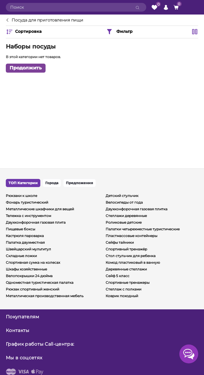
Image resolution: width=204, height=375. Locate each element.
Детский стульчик (122, 195)
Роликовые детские (124, 222)
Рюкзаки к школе (21, 195)
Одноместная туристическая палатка (39, 282)
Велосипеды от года (124, 202)
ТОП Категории (23, 183)
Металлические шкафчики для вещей (40, 209)
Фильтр (119, 31)
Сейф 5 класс (117, 276)
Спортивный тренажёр (126, 249)
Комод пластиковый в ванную (133, 262)
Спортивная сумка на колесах (33, 262)
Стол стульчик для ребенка (131, 256)
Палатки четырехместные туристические (143, 229)
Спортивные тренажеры (127, 282)
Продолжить (26, 68)
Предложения (79, 183)
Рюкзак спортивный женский (32, 289)
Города (51, 183)
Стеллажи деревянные (126, 215)
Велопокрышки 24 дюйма (29, 276)
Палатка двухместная (25, 242)
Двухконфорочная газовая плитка (136, 209)
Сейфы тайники (120, 242)
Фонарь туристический (27, 202)
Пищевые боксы (20, 229)
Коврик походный (122, 296)
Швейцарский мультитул (28, 249)
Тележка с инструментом (28, 215)
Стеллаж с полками (123, 289)
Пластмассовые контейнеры (131, 236)
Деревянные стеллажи (126, 269)
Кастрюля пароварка (25, 236)
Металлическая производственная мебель (45, 296)
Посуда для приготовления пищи (47, 20)
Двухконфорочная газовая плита (36, 222)
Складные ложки (21, 256)
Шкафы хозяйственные (26, 269)
